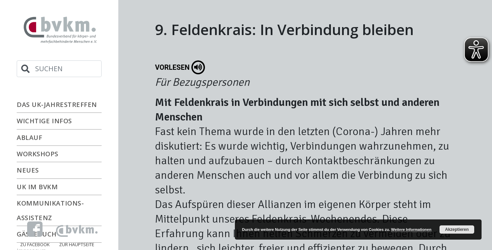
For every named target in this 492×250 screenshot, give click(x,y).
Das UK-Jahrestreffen (57, 104)
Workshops (37, 153)
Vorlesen (180, 67)
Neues (28, 170)
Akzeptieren (457, 229)
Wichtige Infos (44, 120)
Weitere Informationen (411, 229)
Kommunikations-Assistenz (50, 210)
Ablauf (29, 137)
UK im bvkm (37, 186)
